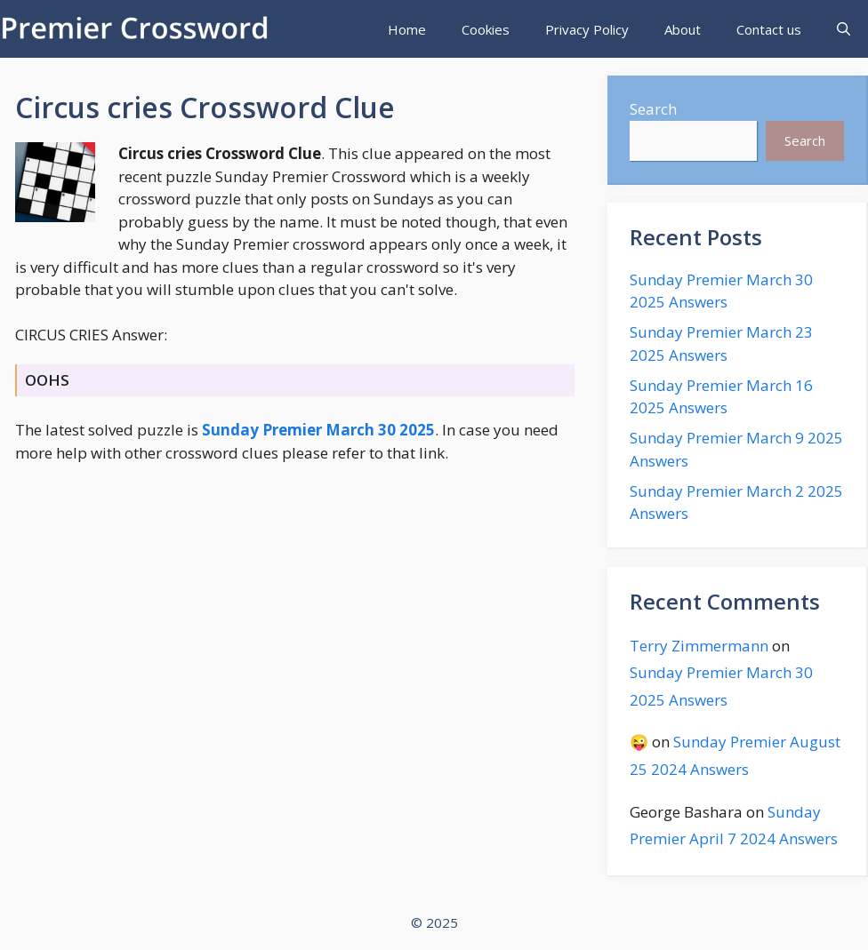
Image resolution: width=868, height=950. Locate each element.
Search (653, 109)
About (682, 29)
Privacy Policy (587, 29)
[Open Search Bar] (843, 29)
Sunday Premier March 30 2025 (318, 429)
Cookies (486, 29)
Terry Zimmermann (699, 645)
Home (407, 29)
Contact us (768, 29)
